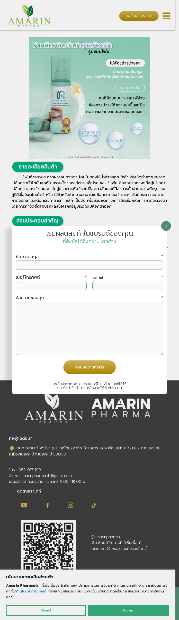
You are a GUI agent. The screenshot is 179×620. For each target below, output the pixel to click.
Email (127, 277)
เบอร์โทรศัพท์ (51, 277)
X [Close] (166, 226)
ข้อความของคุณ (89, 298)
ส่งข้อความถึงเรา (89, 367)
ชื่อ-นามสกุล (89, 257)
